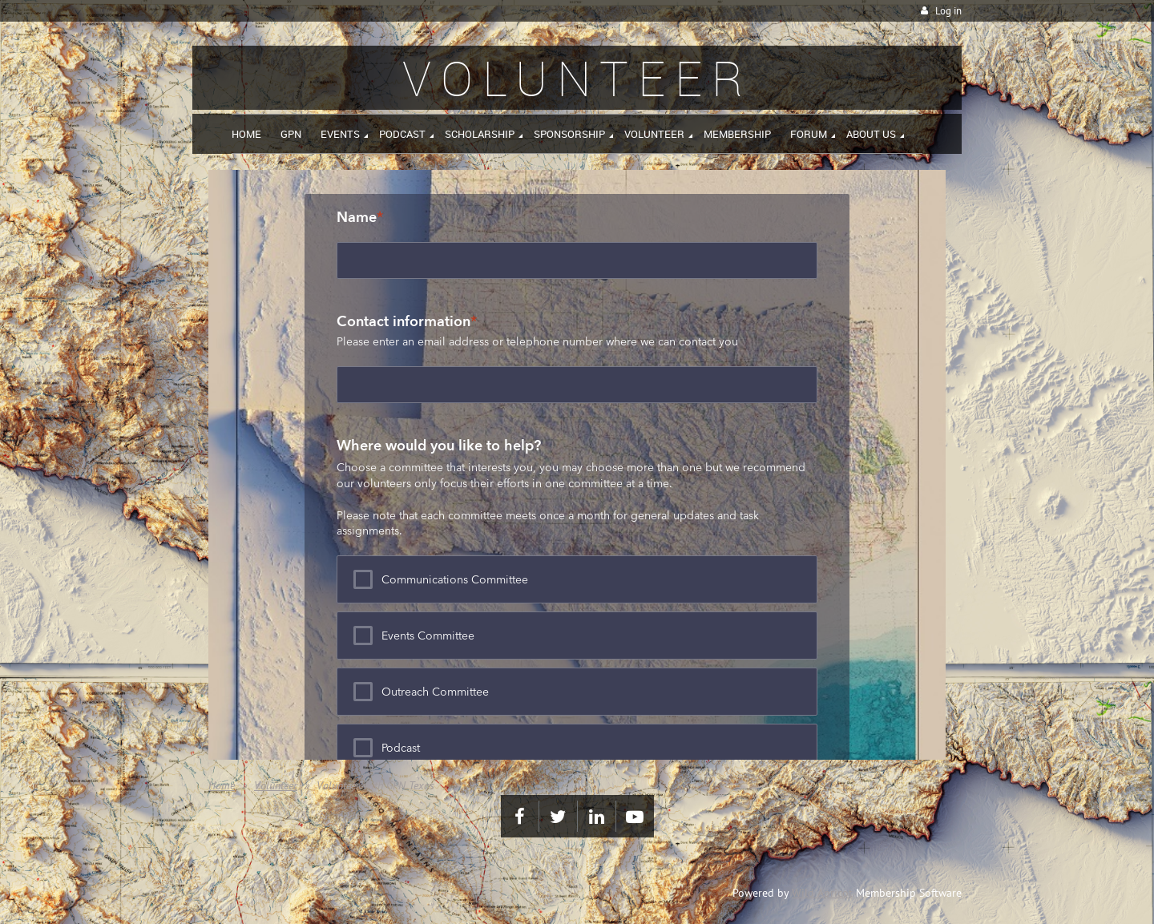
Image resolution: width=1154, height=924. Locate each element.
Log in (948, 11)
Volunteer (275, 785)
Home (221, 785)
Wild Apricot (822, 893)
